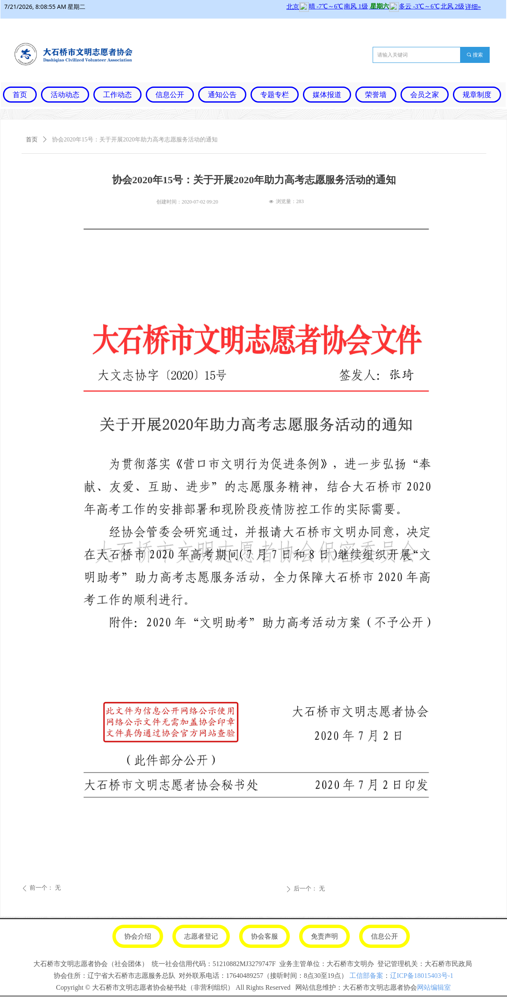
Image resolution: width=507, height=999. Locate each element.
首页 (32, 139)
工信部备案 (366, 975)
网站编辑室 (434, 987)
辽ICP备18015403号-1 (421, 975)
